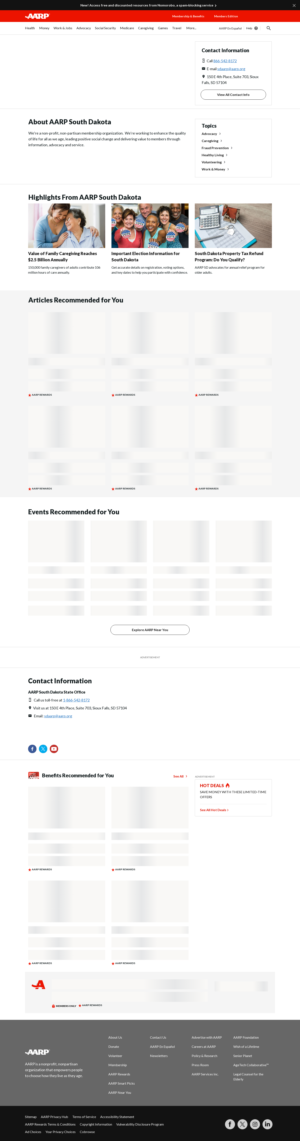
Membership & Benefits (188, 16)
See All (178, 776)
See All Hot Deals (213, 810)
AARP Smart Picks (121, 1083)
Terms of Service (84, 1117)
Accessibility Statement (117, 1117)
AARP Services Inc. (205, 1074)
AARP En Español (230, 28)
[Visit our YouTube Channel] (54, 749)
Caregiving (210, 141)
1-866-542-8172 (76, 700)
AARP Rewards (119, 1074)
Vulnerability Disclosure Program (140, 1124)
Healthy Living (213, 155)
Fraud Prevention (215, 148)
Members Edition (226, 16)
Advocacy (209, 134)
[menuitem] (30, 30)
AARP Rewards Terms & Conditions (50, 1124)
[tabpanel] (247, 28)
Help (249, 28)
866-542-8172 (225, 60)
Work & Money (213, 169)
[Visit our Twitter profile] (43, 749)
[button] (260, 20)
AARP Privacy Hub (54, 1117)
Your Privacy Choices (60, 1132)
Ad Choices (33, 1132)
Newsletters (159, 1056)
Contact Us (158, 1037)
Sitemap (31, 1117)
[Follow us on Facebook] (32, 749)
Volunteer (115, 1056)
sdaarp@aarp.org (231, 68)
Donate (113, 1046)
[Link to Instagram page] (255, 1124)
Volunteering (212, 162)
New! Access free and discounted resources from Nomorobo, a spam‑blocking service (146, 5)
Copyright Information (96, 1124)
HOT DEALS (212, 785)
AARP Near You (119, 1092)
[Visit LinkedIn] (267, 1124)
